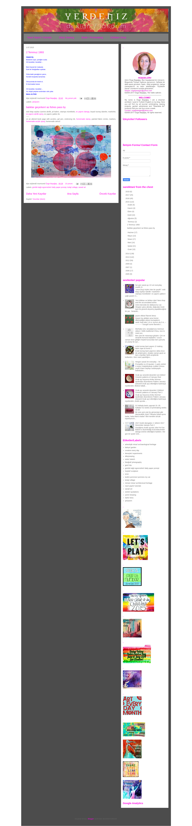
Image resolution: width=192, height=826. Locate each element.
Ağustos (131, 218)
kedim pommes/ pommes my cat (137, 477)
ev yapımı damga (82, 112)
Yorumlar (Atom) (38, 199)
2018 (128, 192)
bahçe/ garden (130, 447)
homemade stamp (83, 119)
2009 (128, 264)
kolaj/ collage (72, 187)
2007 (128, 267)
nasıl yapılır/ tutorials (133, 486)
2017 (128, 195)
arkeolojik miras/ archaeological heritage (140, 444)
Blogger (91, 819)
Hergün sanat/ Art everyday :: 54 (147, 362)
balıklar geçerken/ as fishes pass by (46, 107)
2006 (128, 271)
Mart (130, 243)
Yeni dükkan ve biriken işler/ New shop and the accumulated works (150, 301)
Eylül (130, 215)
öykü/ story (129, 498)
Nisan (130, 239)
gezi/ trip (128, 465)
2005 (128, 274)
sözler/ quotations (132, 492)
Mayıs (130, 236)
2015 (128, 202)
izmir (127, 474)
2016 (128, 198)
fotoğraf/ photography (133, 462)
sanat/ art (82, 187)
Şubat (130, 246)
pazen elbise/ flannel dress (145, 316)
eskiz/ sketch (130, 459)
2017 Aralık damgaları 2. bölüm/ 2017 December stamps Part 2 (149, 424)
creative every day (132, 450)
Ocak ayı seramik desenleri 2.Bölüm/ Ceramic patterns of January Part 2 (149, 391)
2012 (128, 260)
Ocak (130, 249)
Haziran (131, 232)
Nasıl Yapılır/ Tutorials (39, 37)
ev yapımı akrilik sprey (34, 114)
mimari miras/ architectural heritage (138, 483)
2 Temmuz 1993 (35, 52)
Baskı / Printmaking (92, 37)
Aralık (130, 205)
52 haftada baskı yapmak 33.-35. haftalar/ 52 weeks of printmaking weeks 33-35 (150, 408)
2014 (128, 254)
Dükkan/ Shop (118, 37)
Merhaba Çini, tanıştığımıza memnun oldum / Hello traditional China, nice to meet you (150, 331)
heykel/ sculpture (131, 471)
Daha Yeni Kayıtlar (36, 193)
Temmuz (131, 222)
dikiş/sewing (129, 456)
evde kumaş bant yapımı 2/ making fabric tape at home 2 (148, 347)
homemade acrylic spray (35, 121)
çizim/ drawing (130, 495)
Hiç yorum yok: (71, 98)
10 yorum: (69, 184)
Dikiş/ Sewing (66, 37)
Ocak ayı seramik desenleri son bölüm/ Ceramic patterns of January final (150, 376)
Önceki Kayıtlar (107, 193)
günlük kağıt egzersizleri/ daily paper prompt (49, 187)
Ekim (130, 212)
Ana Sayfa (72, 193)
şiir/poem (35, 102)
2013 (128, 257)
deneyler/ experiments (133, 453)
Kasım (130, 208)
